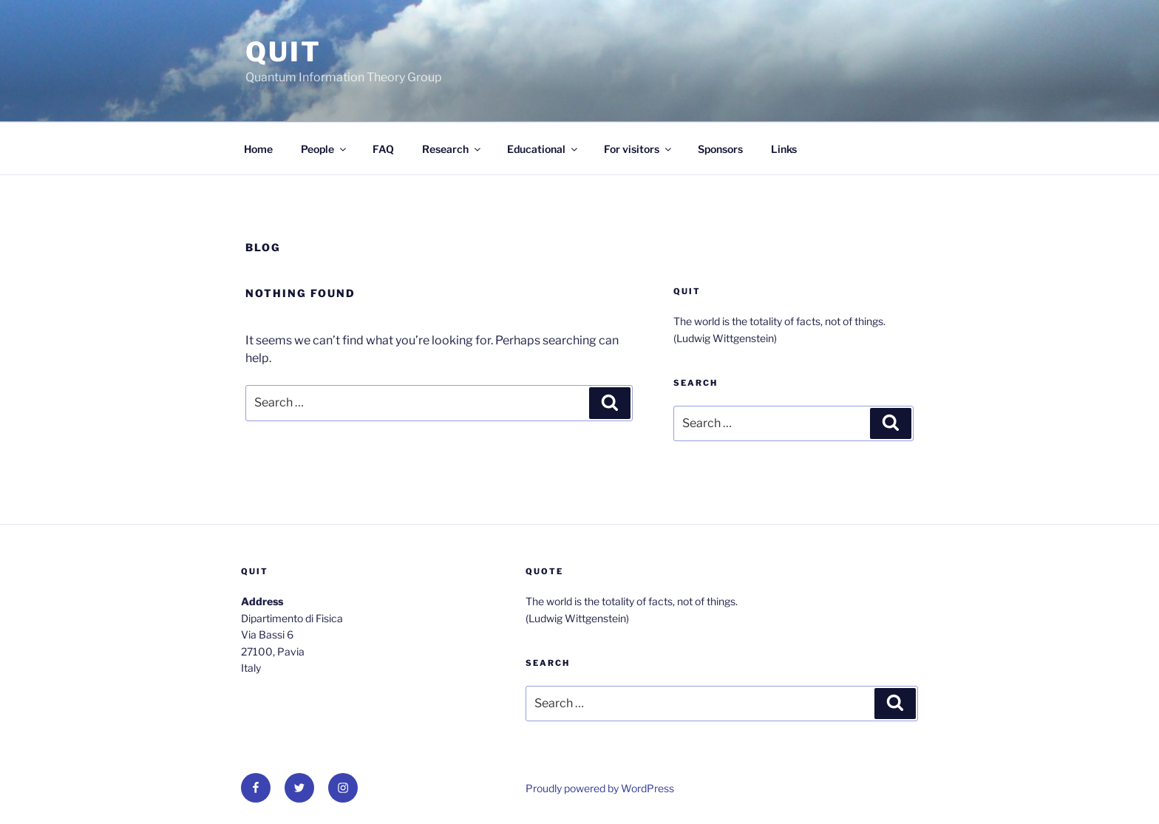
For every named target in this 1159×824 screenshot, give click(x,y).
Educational (543, 149)
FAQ (383, 149)
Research (452, 149)
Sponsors (720, 149)
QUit (283, 51)
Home (258, 149)
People (324, 149)
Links (784, 149)
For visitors (638, 149)
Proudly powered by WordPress (600, 788)
